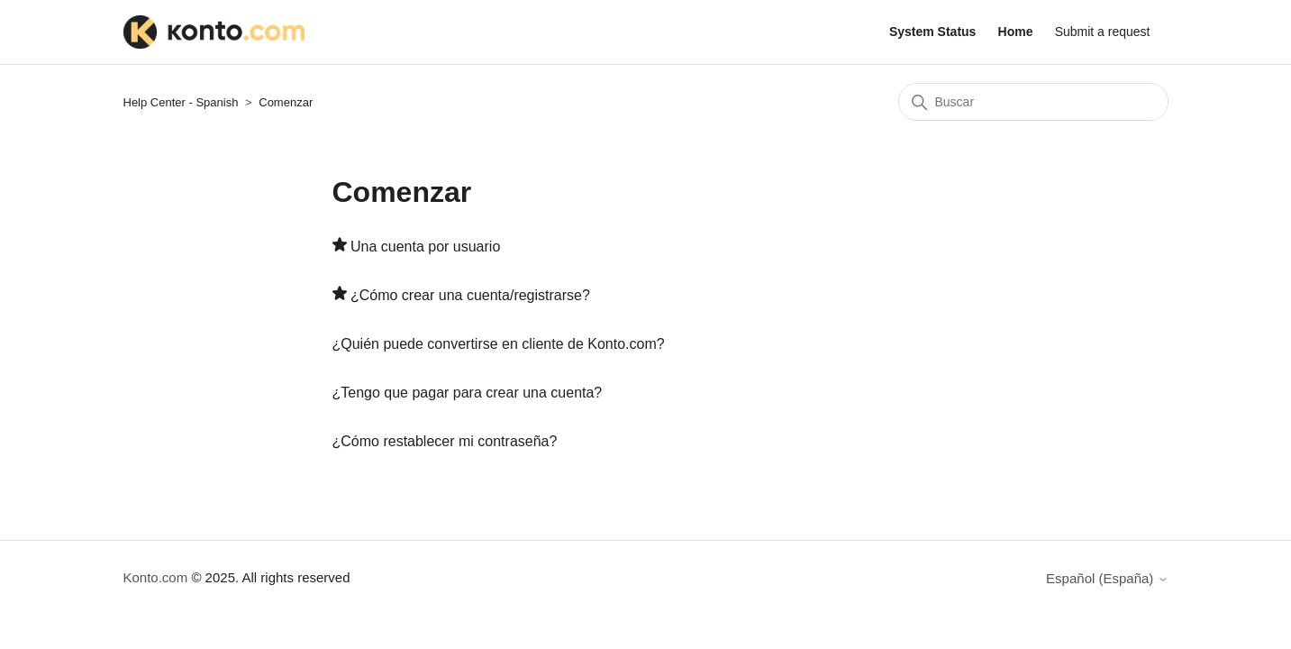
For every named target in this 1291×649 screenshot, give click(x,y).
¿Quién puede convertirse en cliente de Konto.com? (498, 344)
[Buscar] (1033, 102)
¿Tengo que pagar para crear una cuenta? (467, 392)
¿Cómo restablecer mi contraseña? (445, 441)
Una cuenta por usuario (425, 246)
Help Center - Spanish (181, 102)
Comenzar (286, 102)
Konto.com (155, 577)
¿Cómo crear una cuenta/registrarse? (470, 295)
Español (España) (1107, 578)
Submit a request (1102, 31)
